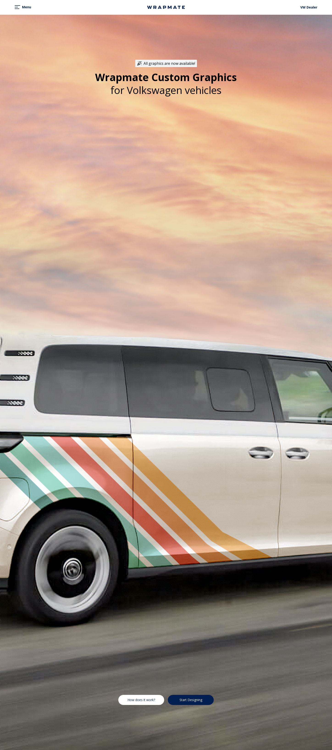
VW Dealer (308, 7)
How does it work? (141, 700)
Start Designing (191, 700)
